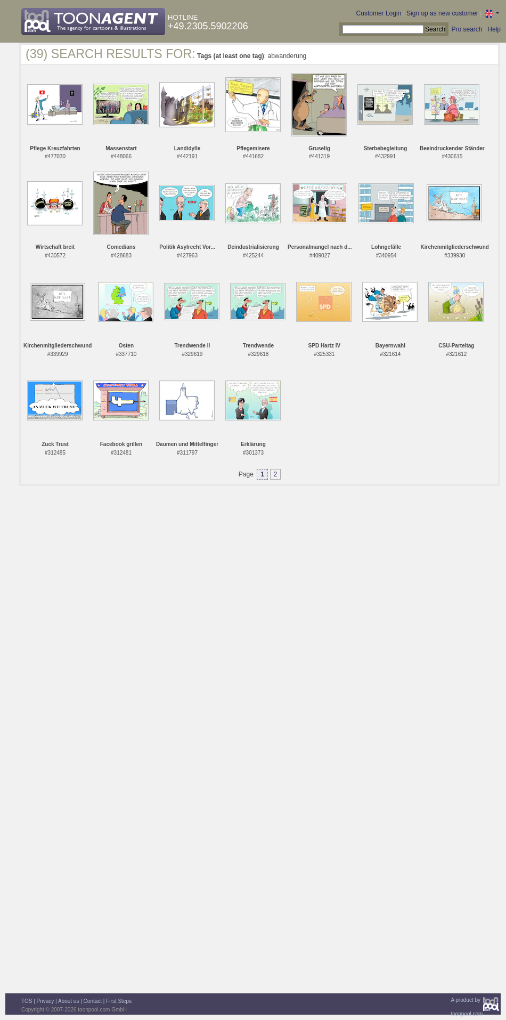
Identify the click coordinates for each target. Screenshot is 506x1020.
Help (494, 29)
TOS (26, 1001)
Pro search (466, 29)
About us (68, 1001)
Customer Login (379, 13)
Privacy (45, 1001)
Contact (93, 1001)
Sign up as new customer (442, 13)
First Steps (119, 1001)
